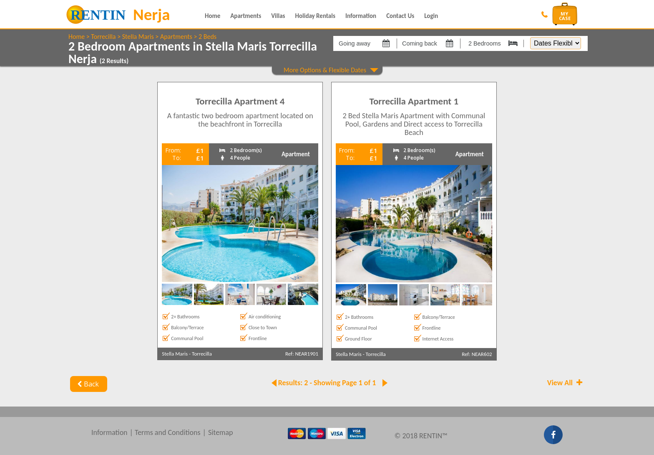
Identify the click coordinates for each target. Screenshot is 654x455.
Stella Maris (138, 37)
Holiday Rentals (315, 16)
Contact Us (400, 16)
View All (565, 382)
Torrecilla (103, 37)
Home (212, 16)
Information (360, 16)
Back (87, 384)
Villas (278, 16)
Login (431, 16)
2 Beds (207, 37)
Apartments (245, 16)
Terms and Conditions (168, 432)
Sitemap (220, 432)
